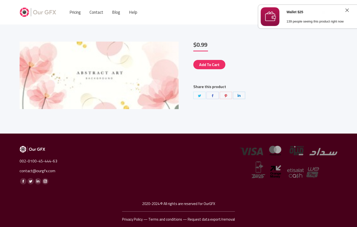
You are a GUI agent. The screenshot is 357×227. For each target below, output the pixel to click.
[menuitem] (75, 12)
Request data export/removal (211, 219)
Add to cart (209, 64)
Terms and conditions (165, 219)
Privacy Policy (132, 219)
